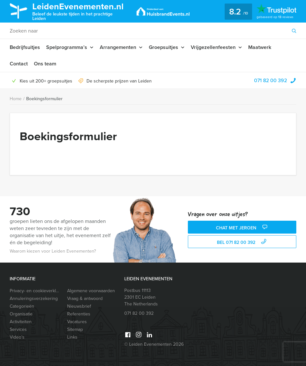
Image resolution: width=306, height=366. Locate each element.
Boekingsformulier (44, 98)
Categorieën (22, 306)
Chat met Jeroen (242, 228)
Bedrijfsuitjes (25, 47)
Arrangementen (118, 47)
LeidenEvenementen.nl (79, 11)
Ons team (45, 63)
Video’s (17, 337)
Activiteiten (21, 321)
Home (16, 98)
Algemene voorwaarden (91, 290)
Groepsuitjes (163, 47)
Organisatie (21, 314)
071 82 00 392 (270, 80)
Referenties (78, 314)
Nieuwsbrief (79, 306)
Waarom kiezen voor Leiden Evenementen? (53, 251)
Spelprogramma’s (66, 47)
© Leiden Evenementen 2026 (154, 344)
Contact (19, 63)
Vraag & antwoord (85, 298)
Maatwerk (259, 47)
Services (18, 329)
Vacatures (77, 321)
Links (72, 337)
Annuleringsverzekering (34, 298)
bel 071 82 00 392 (242, 242)
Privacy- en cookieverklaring (35, 290)
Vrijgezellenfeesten (213, 47)
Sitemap (75, 329)
